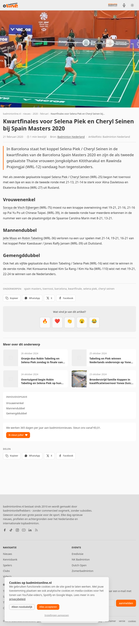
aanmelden (126, 603)
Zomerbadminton (82, 571)
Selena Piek (59, 177)
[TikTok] (11, 530)
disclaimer (110, 621)
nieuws (27, 113)
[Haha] (94, 322)
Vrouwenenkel (15, 403)
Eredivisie (77, 554)
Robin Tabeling (32, 238)
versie (122, 621)
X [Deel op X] (49, 298)
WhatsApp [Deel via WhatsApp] (32, 298)
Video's (7, 576)
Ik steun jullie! (18, 435)
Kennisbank (10, 559)
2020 (35, 113)
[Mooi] (57, 322)
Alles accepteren (48, 606)
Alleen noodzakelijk (22, 606)
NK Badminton (81, 559)
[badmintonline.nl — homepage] (10, 5)
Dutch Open (79, 565)
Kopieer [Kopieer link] (11, 298)
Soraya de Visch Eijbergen (21, 207)
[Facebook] (4, 530)
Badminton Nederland (71, 136)
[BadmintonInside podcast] (124, 5)
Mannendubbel (15, 408)
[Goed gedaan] (69, 322)
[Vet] (45, 322)
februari (44, 113)
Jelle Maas (10, 238)
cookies (132, 621)
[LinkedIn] (30, 530)
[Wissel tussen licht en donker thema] (132, 5)
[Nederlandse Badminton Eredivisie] (112, 5)
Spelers (7, 565)
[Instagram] (17, 530)
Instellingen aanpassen (57, 615)
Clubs (6, 571)
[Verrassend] (81, 322)
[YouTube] (23, 530)
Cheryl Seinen (79, 177)
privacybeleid (17, 599)
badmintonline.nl (12, 113)
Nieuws (7, 554)
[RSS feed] (36, 530)
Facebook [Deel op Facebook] (66, 298)
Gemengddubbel (16, 413)
